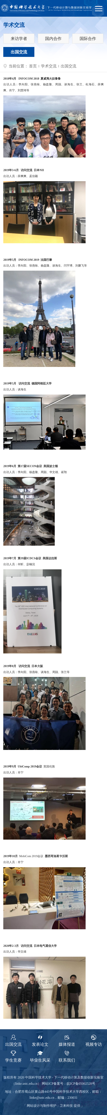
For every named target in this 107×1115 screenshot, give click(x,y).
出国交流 (19, 52)
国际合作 (88, 38)
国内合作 (53, 38)
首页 (33, 66)
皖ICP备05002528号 (81, 1084)
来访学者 (19, 38)
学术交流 (49, 66)
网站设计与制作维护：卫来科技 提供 (53, 1106)
